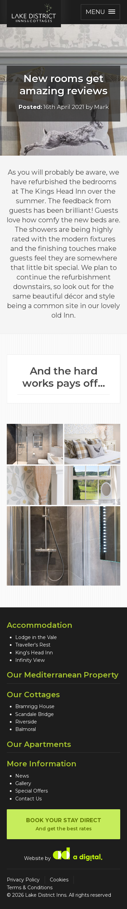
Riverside (26, 722)
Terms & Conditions (29, 887)
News (22, 776)
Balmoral (25, 729)
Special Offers (31, 791)
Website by (63, 854)
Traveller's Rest (32, 645)
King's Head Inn (34, 653)
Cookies (59, 880)
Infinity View (30, 660)
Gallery (23, 783)
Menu (100, 12)
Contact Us (28, 799)
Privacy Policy (23, 880)
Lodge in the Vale (36, 637)
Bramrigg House (35, 706)
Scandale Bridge (34, 714)
